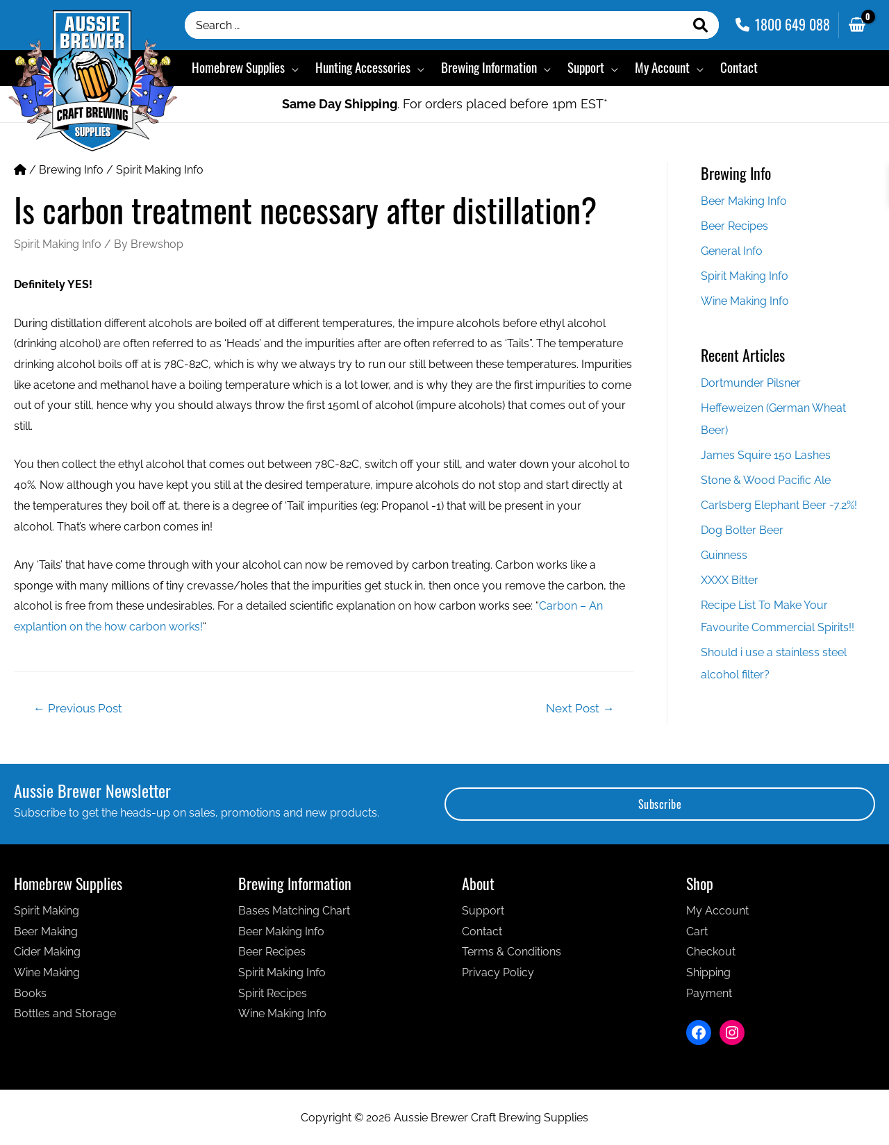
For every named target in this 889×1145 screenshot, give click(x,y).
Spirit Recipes (272, 993)
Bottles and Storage (65, 1013)
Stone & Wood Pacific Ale (766, 480)
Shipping (708, 972)
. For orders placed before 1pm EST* (445, 104)
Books (30, 993)
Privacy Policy (498, 972)
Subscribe (660, 804)
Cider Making (47, 951)
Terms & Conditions (511, 951)
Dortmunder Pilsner (751, 383)
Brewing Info (71, 169)
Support (483, 910)
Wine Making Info (745, 301)
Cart (697, 931)
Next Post (580, 708)
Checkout (711, 951)
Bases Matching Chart (294, 910)
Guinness (724, 555)
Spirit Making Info (159, 169)
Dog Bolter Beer (742, 530)
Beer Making (46, 931)
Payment (709, 993)
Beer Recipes (734, 226)
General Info (732, 251)
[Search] (700, 25)
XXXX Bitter (729, 580)
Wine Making (47, 972)
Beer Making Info (744, 201)
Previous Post (77, 708)
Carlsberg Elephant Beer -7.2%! (779, 505)
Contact (482, 931)
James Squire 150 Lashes (766, 455)
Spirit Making (46, 910)
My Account (717, 910)
